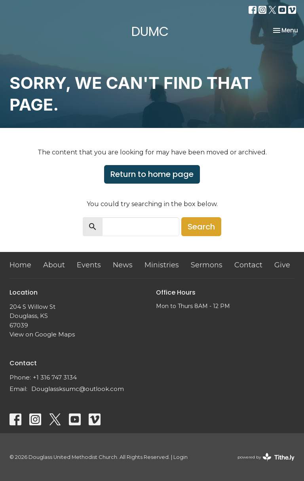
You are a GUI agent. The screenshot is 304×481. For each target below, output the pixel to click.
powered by (266, 457)
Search (201, 226)
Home (20, 265)
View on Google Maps (42, 334)
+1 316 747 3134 (55, 377)
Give (282, 265)
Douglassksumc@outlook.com (77, 389)
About (54, 265)
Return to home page (152, 174)
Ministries (161, 265)
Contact (248, 265)
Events (89, 265)
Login (180, 457)
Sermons (206, 265)
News (123, 265)
